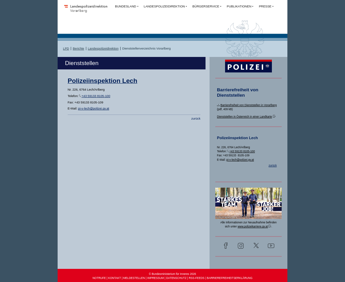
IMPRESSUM (155, 278)
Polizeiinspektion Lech (102, 80)
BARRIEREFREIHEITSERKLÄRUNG (230, 278)
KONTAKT (114, 278)
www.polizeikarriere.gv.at (253, 226)
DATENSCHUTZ (176, 278)
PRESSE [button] (265, 6)
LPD (66, 48)
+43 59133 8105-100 (96, 96)
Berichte (78, 48)
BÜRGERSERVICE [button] (205, 6)
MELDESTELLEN (134, 278)
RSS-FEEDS (197, 278)
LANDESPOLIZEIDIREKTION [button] (164, 6)
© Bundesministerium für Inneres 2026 (172, 274)
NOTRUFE (99, 278)
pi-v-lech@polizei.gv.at (93, 108)
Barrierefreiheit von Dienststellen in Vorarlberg (248, 105)
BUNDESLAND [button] (125, 6)
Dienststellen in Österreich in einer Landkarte (244, 116)
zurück (195, 118)
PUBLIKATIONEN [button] (239, 6)
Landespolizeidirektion (103, 48)
